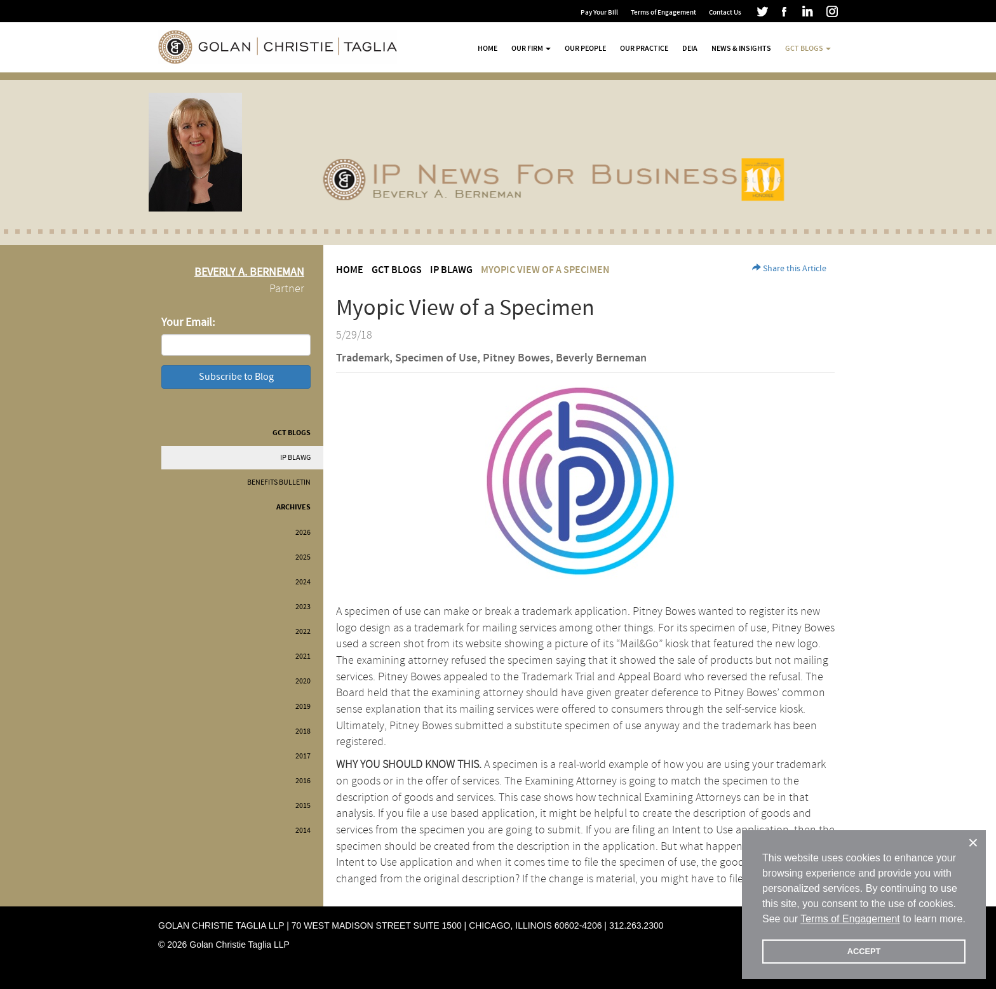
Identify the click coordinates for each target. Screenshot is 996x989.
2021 (303, 656)
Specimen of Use (436, 358)
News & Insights (741, 48)
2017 (303, 756)
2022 (303, 631)
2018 (303, 731)
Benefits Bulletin (279, 482)
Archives (293, 507)
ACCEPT (864, 951)
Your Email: (188, 322)
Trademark (362, 358)
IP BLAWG (295, 457)
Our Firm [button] (531, 48)
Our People (585, 48)
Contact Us (725, 12)
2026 (303, 532)
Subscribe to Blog (236, 376)
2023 (303, 607)
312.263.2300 (636, 925)
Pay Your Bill (599, 12)
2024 (303, 582)
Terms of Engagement (663, 12)
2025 (303, 557)
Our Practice (644, 48)
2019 (303, 706)
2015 (303, 806)
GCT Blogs (292, 432)
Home (487, 48)
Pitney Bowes (516, 358)
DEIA (689, 48)
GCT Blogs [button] (808, 48)
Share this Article (789, 268)
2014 (303, 830)
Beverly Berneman (601, 358)
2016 (303, 781)
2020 (303, 681)
